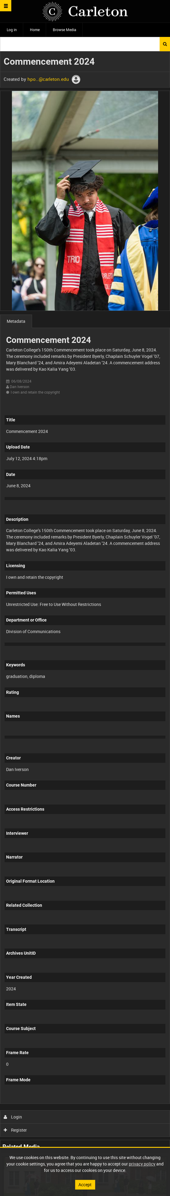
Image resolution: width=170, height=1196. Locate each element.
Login (13, 1117)
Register (15, 1130)
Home (35, 29)
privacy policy (142, 1164)
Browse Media (64, 29)
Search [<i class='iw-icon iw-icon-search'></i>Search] (165, 44)
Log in (12, 29)
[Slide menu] (5, 5)
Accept (85, 1184)
